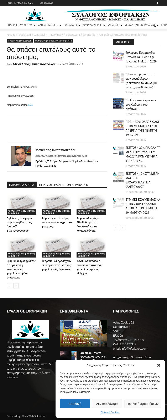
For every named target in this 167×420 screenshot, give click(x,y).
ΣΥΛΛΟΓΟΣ (27, 25)
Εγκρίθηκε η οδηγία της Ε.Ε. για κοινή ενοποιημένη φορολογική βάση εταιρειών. (21, 269)
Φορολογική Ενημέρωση (33, 35)
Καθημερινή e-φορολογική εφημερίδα (73, 35)
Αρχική (11, 35)
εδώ (30, 105)
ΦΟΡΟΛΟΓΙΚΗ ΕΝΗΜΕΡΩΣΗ (102, 25)
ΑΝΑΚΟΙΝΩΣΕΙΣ (49, 25)
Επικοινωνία (46, 2)
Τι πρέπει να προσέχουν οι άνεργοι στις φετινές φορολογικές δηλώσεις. (56, 265)
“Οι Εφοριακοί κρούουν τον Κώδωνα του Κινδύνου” (141, 105)
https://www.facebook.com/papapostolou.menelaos (61, 156)
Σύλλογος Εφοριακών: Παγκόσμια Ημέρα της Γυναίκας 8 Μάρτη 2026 (141, 57)
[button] (159, 365)
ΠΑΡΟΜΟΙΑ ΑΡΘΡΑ (21, 185)
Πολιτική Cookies (110, 412)
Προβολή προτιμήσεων (142, 403)
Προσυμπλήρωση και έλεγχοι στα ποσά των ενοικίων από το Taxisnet (81, 338)
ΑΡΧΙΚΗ (12, 25)
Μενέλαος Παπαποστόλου (34, 64)
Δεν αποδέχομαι (107, 403)
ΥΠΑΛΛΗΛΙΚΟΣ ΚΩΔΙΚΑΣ (142, 25)
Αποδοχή (74, 403)
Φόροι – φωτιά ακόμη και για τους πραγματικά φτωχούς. (57, 222)
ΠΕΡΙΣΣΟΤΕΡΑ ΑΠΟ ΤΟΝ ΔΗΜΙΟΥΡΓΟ (63, 185)
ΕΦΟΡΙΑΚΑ (72, 25)
